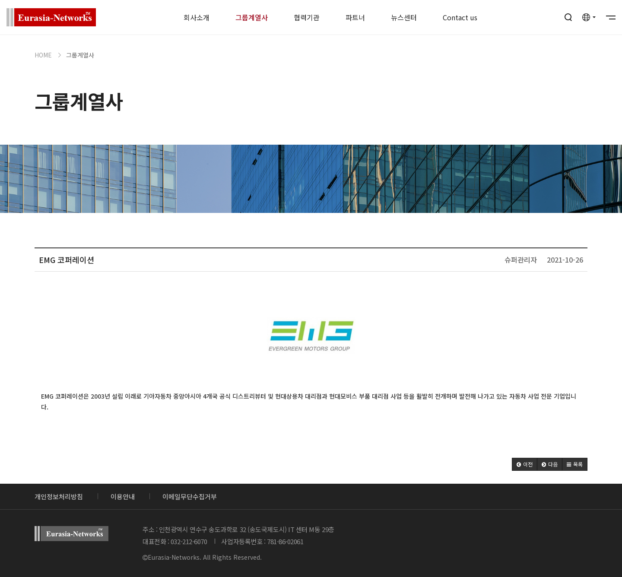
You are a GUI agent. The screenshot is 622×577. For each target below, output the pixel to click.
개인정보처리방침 (59, 496)
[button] (524, 464)
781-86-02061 (285, 541)
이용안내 (123, 496)
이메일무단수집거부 (189, 496)
